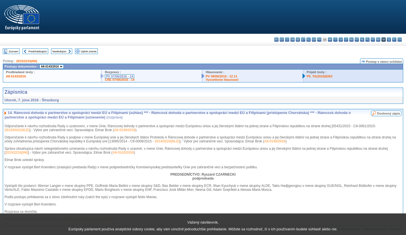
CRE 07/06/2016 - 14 (119, 79)
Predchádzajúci (37, 51)
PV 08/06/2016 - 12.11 (221, 76)
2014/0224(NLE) (167, 141)
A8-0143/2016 (16, 76)
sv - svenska (400, 39)
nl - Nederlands (362, 39)
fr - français (319, 39)
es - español (282, 39)
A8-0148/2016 (275, 141)
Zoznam (14, 51)
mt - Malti (357, 39)
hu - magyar (351, 39)
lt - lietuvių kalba (346, 39)
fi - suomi (394, 39)
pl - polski (367, 39)
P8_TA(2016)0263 (319, 76)
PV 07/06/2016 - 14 (119, 76)
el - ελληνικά (308, 39)
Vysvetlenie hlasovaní (222, 79)
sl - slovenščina (389, 39)
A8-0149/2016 (124, 130)
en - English (314, 39)
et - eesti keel (303, 39)
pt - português (373, 39)
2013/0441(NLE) (17, 130)
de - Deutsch (298, 39)
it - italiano (335, 39)
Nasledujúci (59, 51)
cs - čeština (287, 39)
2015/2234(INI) (26, 61)
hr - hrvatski (330, 39)
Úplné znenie (89, 51)
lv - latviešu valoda (341, 39)
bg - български (276, 39)
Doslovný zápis (388, 113)
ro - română (378, 39)
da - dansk (292, 39)
